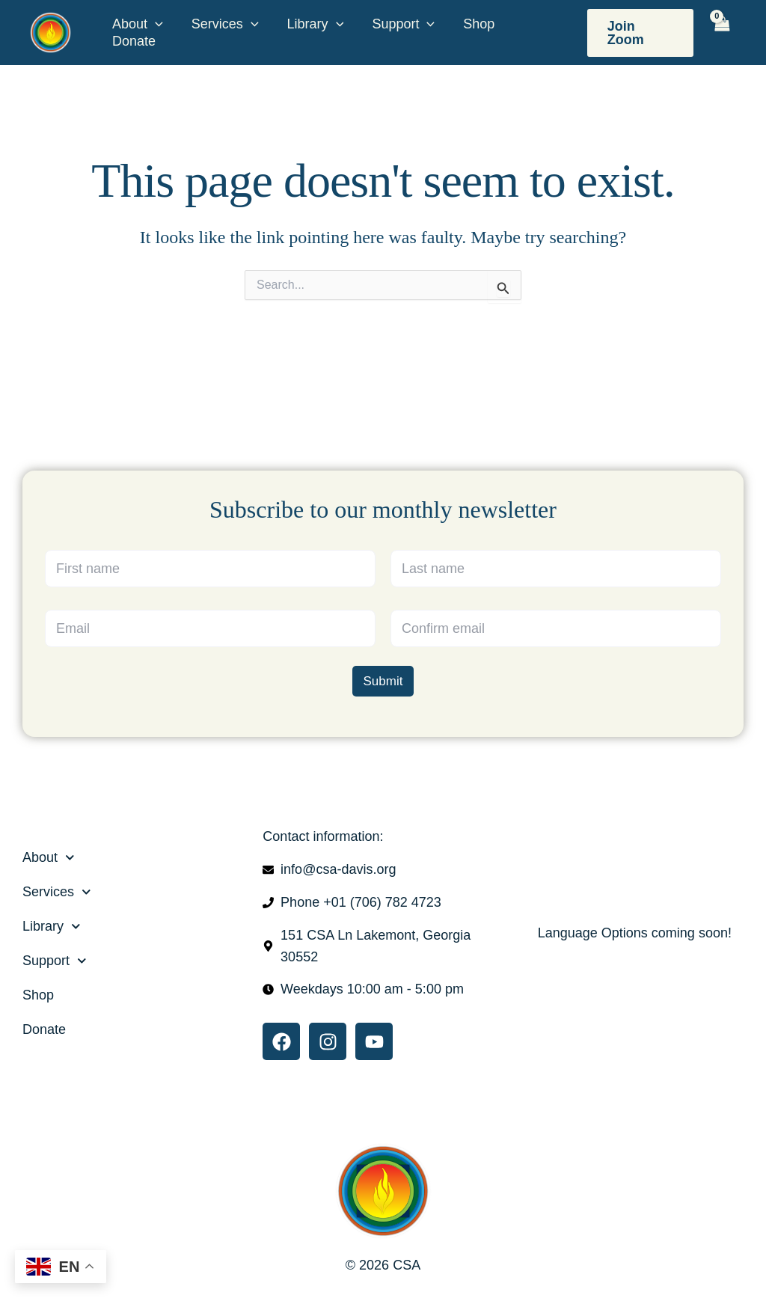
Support (398, 24)
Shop (472, 23)
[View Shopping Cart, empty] (722, 32)
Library (312, 24)
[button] (154, 24)
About (136, 24)
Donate (133, 41)
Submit (383, 680)
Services (223, 24)
